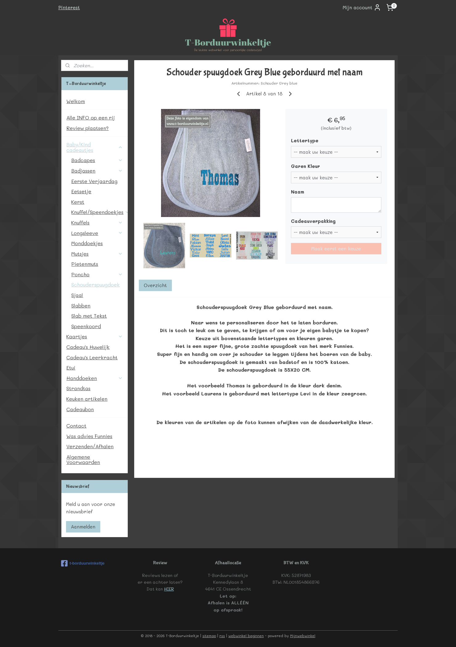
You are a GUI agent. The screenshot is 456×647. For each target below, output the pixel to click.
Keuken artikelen (86, 398)
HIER (169, 588)
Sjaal (77, 295)
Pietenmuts (84, 264)
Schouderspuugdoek (95, 284)
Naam (297, 192)
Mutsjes (97, 253)
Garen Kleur (305, 166)
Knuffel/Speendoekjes (99, 212)
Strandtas (78, 388)
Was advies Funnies (89, 436)
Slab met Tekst (89, 315)
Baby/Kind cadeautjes (94, 147)
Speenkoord (86, 326)
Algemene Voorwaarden (83, 459)
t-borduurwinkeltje (82, 563)
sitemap (209, 635)
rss (222, 635)
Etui (70, 367)
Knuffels (97, 222)
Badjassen (97, 170)
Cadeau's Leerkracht (92, 357)
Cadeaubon (80, 409)
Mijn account (362, 7)
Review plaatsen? (87, 128)
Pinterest (69, 7)
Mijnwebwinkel (302, 635)
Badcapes (97, 160)
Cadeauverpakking (313, 221)
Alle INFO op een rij (90, 117)
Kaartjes (94, 336)
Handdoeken (94, 378)
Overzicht (155, 285)
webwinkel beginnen (246, 635)
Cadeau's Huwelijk (88, 347)
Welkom (75, 101)
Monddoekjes (87, 243)
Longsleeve (97, 233)
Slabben (80, 305)
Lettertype (304, 140)
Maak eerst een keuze (336, 248)
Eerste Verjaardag (94, 181)
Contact (76, 425)
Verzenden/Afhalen (90, 446)
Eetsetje (81, 191)
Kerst (77, 201)
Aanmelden (83, 527)
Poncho (97, 274)
